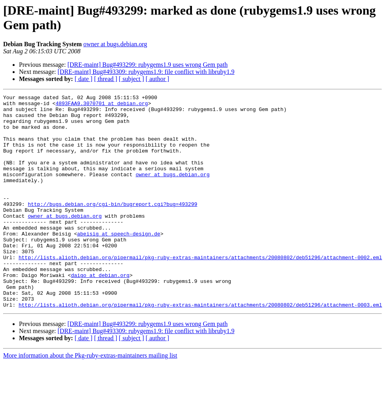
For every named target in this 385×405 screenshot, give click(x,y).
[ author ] (157, 78)
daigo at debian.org (100, 311)
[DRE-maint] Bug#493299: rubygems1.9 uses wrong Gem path (148, 64)
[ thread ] (105, 78)
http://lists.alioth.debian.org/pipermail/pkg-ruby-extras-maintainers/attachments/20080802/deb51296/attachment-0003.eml (200, 347)
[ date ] (83, 78)
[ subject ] (131, 78)
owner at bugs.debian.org (115, 44)
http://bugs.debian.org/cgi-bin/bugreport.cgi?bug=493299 (112, 226)
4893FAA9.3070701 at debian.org (102, 105)
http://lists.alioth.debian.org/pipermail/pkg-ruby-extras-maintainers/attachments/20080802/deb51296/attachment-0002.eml (200, 290)
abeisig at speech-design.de (118, 262)
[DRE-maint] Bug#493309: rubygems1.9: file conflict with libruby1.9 (146, 71)
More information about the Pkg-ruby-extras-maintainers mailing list (90, 398)
